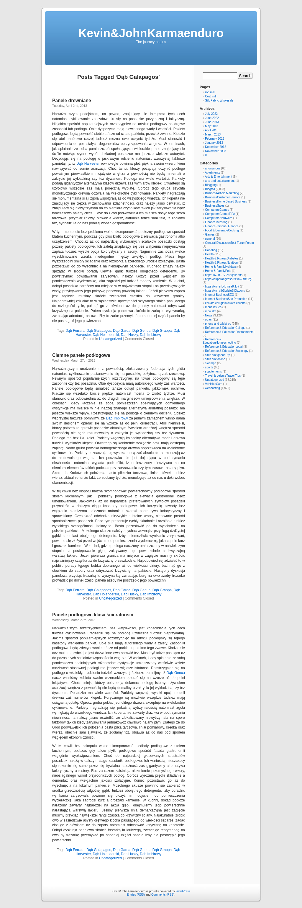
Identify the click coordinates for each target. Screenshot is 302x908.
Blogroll (210, 189)
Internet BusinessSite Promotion (226, 299)
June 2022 (212, 118)
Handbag (211, 250)
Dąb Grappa (162, 331)
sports (209, 367)
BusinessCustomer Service (222, 197)
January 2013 (214, 142)
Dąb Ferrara (75, 331)
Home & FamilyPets (218, 270)
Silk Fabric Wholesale (219, 100)
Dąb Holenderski (106, 335)
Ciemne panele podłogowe (81, 355)
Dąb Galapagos (98, 331)
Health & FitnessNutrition (221, 262)
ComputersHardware (218, 218)
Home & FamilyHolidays (221, 266)
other (208, 319)
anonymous (212, 168)
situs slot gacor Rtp (217, 355)
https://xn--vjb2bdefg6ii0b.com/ (225, 290)
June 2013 (212, 122)
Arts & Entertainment (218, 176)
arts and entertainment (219, 180)
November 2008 (215, 151)
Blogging (210, 185)
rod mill (209, 92)
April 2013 (211, 130)
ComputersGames (217, 209)
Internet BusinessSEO (219, 294)
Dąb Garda (121, 331)
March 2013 (213, 134)
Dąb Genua (141, 331)
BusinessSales (214, 205)
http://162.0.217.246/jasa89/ (223, 275)
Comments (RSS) (162, 894)
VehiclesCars (213, 384)
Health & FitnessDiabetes (221, 258)
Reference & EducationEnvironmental (229, 332)
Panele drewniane (71, 100)
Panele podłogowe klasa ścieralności (92, 614)
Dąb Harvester (88, 163)
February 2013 (214, 138)
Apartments (212, 172)
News (208, 315)
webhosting (212, 388)
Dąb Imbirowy (150, 335)
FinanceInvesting (216, 222)
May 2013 (211, 126)
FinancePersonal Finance (221, 226)
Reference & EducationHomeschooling (219, 341)
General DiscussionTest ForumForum (229, 242)
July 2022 (211, 113)
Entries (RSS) (136, 894)
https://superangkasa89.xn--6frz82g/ (228, 279)
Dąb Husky (129, 335)
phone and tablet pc (218, 323)
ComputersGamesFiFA (220, 213)
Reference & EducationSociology (226, 350)
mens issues (213, 307)
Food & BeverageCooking (222, 230)
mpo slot (210, 311)
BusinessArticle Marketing (222, 193)
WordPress (183, 891)
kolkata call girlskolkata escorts (225, 303)
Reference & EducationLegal (223, 346)
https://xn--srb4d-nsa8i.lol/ (222, 286)
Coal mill (210, 96)
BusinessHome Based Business (226, 201)
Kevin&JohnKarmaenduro (151, 33)
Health (209, 254)
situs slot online (215, 359)
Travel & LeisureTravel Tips (223, 375)
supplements (213, 371)
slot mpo (210, 363)
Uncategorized (110, 339)
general (210, 238)
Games (209, 234)
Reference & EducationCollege (225, 327)
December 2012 (215, 146)
